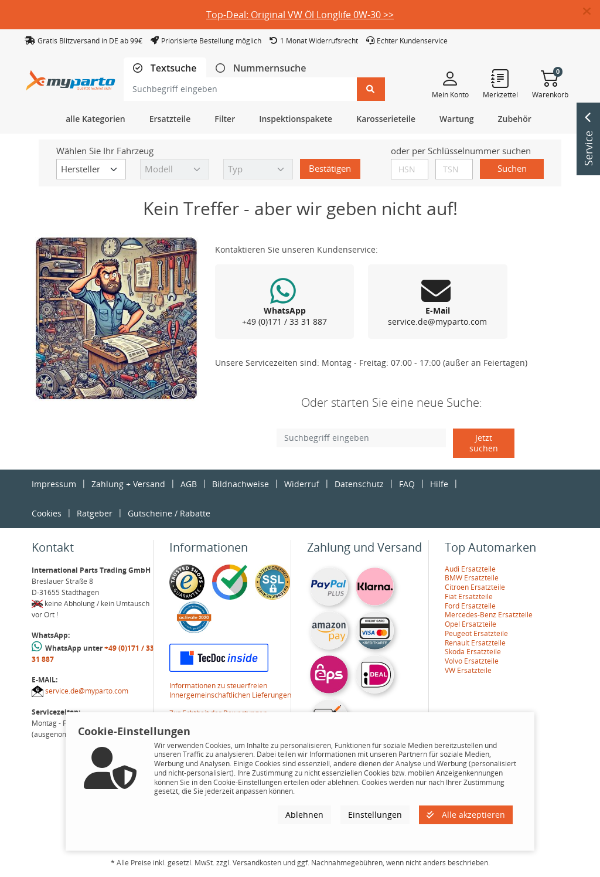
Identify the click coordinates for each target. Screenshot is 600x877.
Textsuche (172, 68)
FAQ (407, 484)
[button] (591, 11)
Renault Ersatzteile (475, 643)
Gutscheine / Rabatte (169, 513)
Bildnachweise (240, 484)
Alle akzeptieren (466, 814)
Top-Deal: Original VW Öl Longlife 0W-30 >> (300, 14)
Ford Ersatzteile (470, 606)
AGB (188, 484)
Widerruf (301, 484)
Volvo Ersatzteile (472, 661)
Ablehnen (304, 814)
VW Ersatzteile (468, 670)
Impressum (54, 484)
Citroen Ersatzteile (475, 587)
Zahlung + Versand (128, 484)
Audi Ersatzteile (470, 569)
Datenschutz (359, 484)
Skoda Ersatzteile (473, 652)
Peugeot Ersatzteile (476, 633)
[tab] (165, 68)
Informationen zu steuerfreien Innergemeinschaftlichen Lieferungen (230, 690)
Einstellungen (375, 814)
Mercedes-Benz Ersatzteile (489, 615)
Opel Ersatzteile (470, 624)
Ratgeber (94, 513)
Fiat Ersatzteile (469, 596)
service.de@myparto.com (86, 691)
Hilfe (439, 484)
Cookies (47, 513)
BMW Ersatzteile (472, 578)
